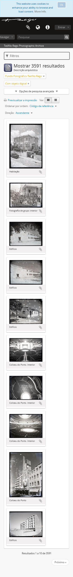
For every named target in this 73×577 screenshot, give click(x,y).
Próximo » (60, 562)
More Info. (40, 11)
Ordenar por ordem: (16, 106)
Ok (61, 5)
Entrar (61, 27)
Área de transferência (28, 27)
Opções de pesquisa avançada (36, 91)
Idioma (38, 27)
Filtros (12, 56)
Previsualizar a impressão (20, 100)
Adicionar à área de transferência (40, 172)
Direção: (9, 113)
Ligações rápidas (47, 27)
